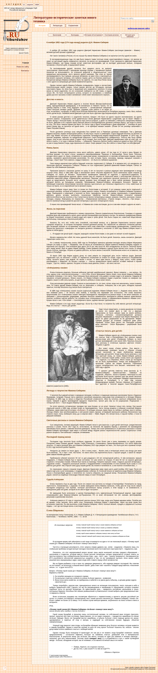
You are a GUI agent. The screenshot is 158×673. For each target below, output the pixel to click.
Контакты (25, 71)
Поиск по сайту (23, 67)
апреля (30, 5)
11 (24, 5)
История (42, 26)
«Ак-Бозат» (81, 410)
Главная (25, 63)
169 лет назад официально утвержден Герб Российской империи (20, 9)
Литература (57, 26)
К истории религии (112, 35)
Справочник (73, 26)
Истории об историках (93, 35)
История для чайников (130, 35)
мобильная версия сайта (139, 28)
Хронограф (56, 35)
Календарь (75, 35)
